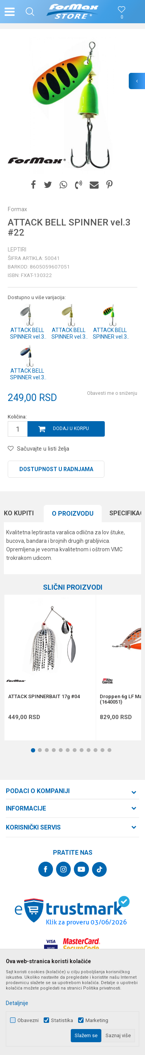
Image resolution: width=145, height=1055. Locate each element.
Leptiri (17, 249)
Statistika (62, 1020)
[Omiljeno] (122, 17)
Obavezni (28, 1020)
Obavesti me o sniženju (112, 393)
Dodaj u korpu (71, 428)
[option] (72, 105)
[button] (30, 11)
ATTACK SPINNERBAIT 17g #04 (44, 696)
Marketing (96, 1020)
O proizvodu (73, 513)
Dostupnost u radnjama (56, 469)
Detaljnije (17, 1003)
